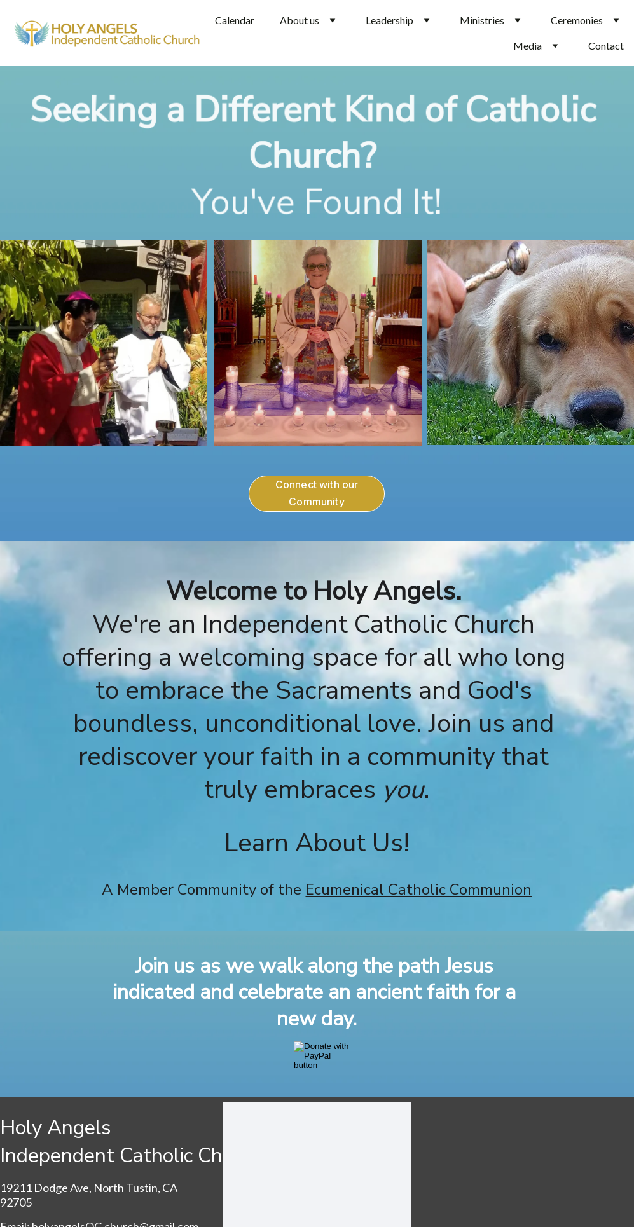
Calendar (234, 20)
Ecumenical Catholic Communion (418, 889)
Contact (606, 45)
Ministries (482, 20)
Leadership (389, 20)
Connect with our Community (317, 493)
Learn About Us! (317, 843)
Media (527, 45)
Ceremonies (577, 20)
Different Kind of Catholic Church (397, 133)
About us (299, 20)
